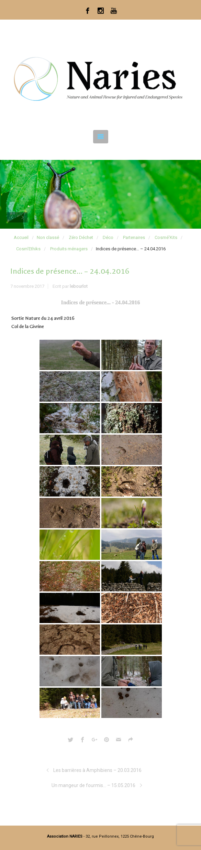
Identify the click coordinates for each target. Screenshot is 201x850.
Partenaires (134, 237)
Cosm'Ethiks (28, 248)
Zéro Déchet (81, 237)
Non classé (48, 237)
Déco (108, 237)
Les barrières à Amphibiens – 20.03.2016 (97, 770)
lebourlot (79, 286)
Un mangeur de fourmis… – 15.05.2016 (93, 785)
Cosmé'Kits (166, 237)
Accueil (21, 237)
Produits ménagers (69, 248)
